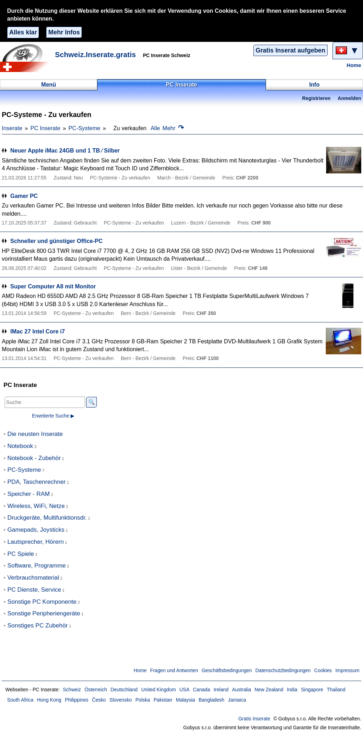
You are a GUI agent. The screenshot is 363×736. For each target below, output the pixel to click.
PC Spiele (20, 553)
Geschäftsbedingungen (227, 670)
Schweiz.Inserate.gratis (95, 54)
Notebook (20, 446)
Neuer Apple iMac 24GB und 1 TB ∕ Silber (65, 151)
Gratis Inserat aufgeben (290, 50)
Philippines (77, 700)
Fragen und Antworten (174, 670)
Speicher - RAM (28, 494)
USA (184, 689)
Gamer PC (24, 196)
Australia (241, 689)
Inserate (12, 128)
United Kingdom (158, 689)
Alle (155, 128)
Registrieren (316, 98)
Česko (99, 700)
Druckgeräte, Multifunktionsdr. (47, 517)
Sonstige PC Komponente (42, 601)
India (292, 689)
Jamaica (237, 700)
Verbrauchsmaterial (33, 577)
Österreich (95, 689)
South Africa (20, 700)
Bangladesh (211, 700)
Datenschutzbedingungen (283, 670)
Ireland (221, 689)
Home (354, 65)
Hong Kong (49, 700)
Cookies (323, 670)
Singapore (312, 689)
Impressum (347, 670)
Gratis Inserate (254, 718)
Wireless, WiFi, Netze (36, 506)
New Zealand (269, 689)
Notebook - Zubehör (34, 458)
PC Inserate (45, 128)
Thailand (336, 689)
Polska (142, 700)
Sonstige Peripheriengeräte (43, 613)
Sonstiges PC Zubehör (37, 625)
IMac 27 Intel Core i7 (37, 331)
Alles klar (23, 32)
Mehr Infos (64, 32)
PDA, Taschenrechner (36, 481)
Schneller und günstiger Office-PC (56, 241)
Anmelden (349, 98)
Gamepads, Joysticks (36, 529)
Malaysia (185, 700)
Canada (201, 689)
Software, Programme (36, 565)
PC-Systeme (84, 128)
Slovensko (120, 700)
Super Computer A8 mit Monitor (53, 286)
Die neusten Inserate (35, 434)
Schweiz (72, 689)
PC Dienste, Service (34, 589)
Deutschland (124, 689)
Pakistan (162, 700)
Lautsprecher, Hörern (35, 541)
